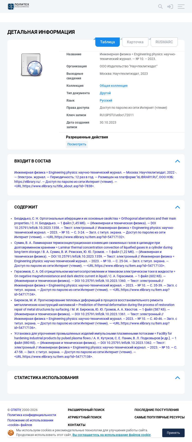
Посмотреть (76, 144)
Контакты (76, 425)
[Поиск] (160, 6)
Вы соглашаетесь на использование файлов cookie (111, 435)
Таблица (107, 42)
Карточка (135, 42)
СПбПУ (16, 410)
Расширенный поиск (86, 410)
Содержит (26, 207)
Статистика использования (46, 377)
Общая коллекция (114, 85)
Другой (105, 93)
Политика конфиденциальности (31, 415)
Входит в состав (32, 161)
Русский (106, 100)
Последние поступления (157, 410)
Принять (173, 433)
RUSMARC (164, 42)
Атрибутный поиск (85, 417)
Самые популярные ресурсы (160, 417)
